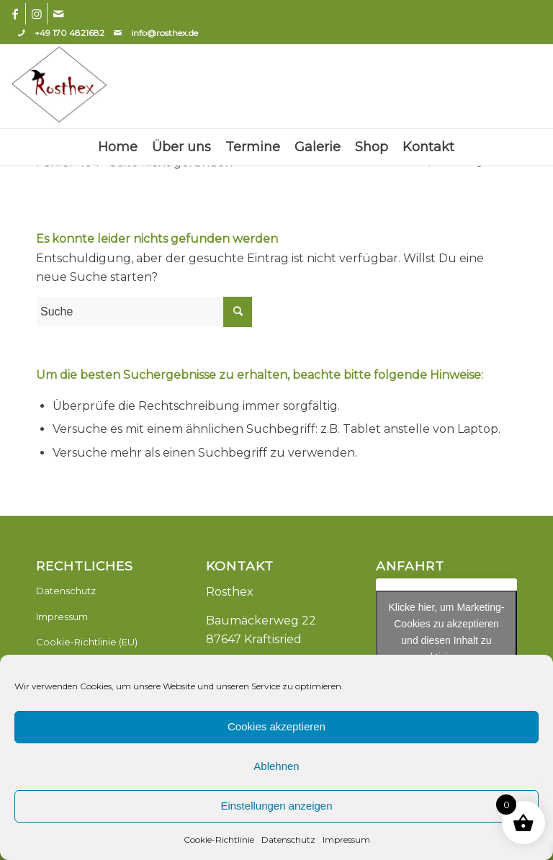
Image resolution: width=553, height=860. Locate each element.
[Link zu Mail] (58, 13)
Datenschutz (288, 839)
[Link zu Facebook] (14, 13)
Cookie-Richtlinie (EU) (87, 642)
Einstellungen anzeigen (276, 805)
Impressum (346, 839)
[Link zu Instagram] (36, 13)
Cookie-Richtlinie (219, 839)
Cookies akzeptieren (276, 726)
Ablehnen (276, 766)
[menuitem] (118, 147)
